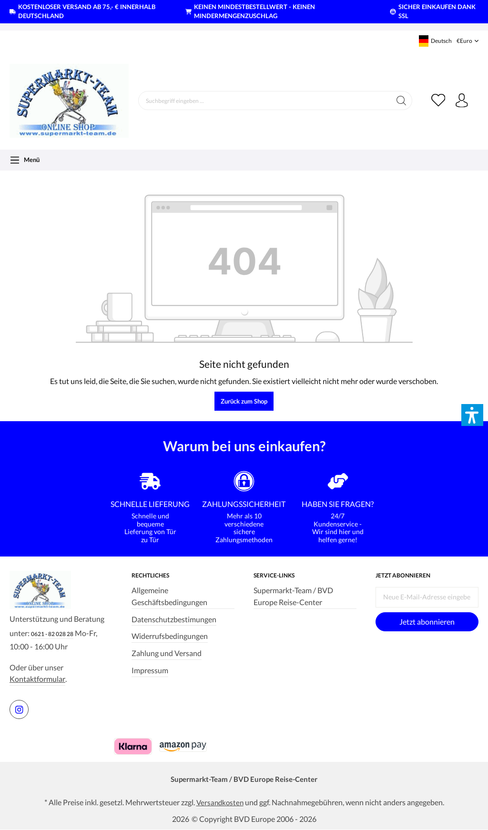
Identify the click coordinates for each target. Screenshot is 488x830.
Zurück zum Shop (244, 401)
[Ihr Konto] (462, 100)
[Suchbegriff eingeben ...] (264, 100)
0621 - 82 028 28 (52, 634)
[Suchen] (401, 100)
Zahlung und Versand (167, 652)
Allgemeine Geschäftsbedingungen (169, 596)
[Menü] (25, 160)
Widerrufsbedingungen (170, 635)
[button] (472, 415)
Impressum (150, 670)
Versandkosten (219, 802)
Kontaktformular (37, 679)
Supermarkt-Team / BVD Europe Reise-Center (293, 596)
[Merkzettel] (438, 100)
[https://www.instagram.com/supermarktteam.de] (19, 709)
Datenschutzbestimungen (174, 618)
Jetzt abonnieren (427, 621)
